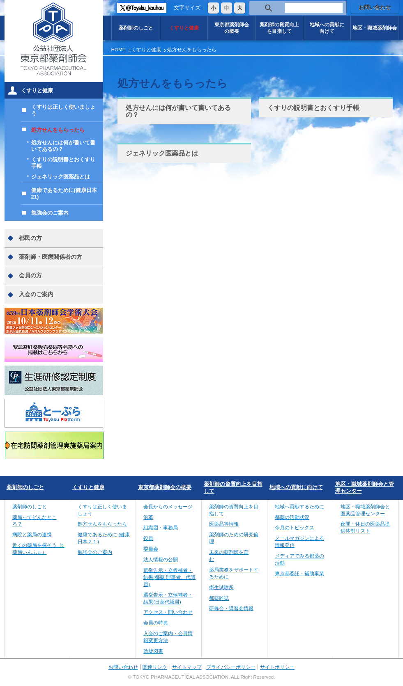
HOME (118, 49)
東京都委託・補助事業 (299, 573)
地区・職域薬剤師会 (374, 27)
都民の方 (30, 238)
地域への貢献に (327, 28)
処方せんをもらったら (58, 130)
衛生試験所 (221, 587)
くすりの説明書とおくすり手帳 (313, 107)
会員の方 (30, 275)
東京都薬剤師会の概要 (164, 487)
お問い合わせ (375, 7)
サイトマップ (187, 667)
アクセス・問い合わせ (168, 612)
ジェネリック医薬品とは (162, 153)
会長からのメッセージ (168, 506)
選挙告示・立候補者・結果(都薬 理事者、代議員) (169, 577)
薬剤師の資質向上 (279, 28)
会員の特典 (155, 622)
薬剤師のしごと (136, 27)
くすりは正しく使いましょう (63, 110)
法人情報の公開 (160, 559)
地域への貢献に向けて (296, 487)
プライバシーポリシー (231, 667)
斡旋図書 (153, 651)
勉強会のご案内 (50, 213)
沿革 (148, 517)
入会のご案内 (36, 294)
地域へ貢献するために (299, 506)
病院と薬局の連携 (32, 534)
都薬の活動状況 (292, 517)
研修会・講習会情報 (231, 608)
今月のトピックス (294, 527)
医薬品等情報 (224, 523)
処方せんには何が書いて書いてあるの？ (178, 111)
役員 (148, 538)
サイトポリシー (277, 667)
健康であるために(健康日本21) (64, 193)
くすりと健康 (184, 27)
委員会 (150, 548)
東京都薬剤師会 (231, 28)
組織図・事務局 (160, 527)
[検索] (314, 8)
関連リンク (155, 667)
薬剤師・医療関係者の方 (50, 257)
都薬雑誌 (219, 598)
